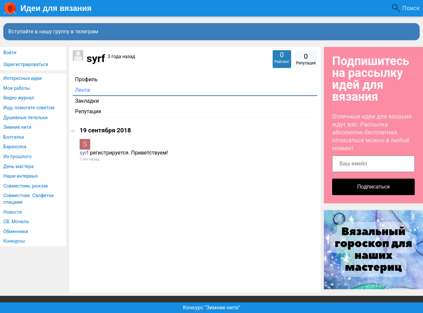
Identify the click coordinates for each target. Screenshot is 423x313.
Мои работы (16, 88)
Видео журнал (18, 97)
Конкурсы (14, 241)
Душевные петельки (25, 117)
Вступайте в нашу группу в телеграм (53, 31)
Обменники (15, 231)
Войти (10, 52)
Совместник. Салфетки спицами (28, 199)
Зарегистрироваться (25, 64)
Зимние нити (17, 127)
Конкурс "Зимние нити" (211, 307)
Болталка (13, 137)
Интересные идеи (22, 78)
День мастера (18, 166)
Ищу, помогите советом (29, 107)
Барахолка (14, 146)
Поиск (411, 8)
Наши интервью (20, 176)
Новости (12, 212)
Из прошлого (17, 156)
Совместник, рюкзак (25, 186)
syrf (84, 153)
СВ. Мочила (16, 221)
